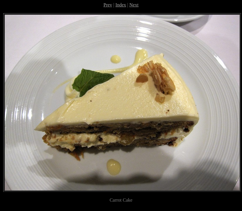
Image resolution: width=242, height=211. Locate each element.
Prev (107, 4)
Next (134, 4)
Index (120, 4)
